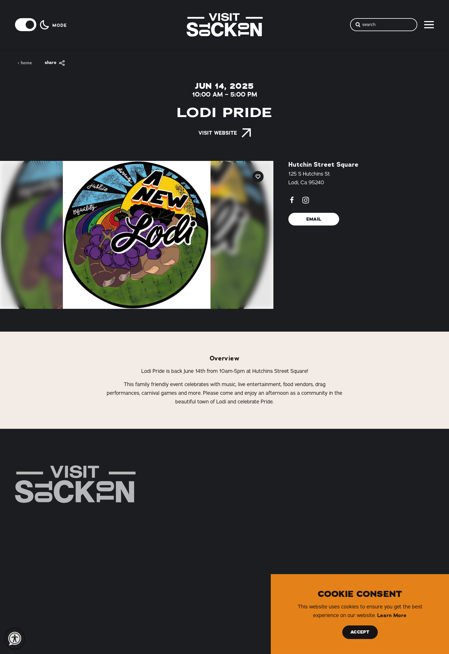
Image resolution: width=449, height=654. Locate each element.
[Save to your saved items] (258, 176)
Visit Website (224, 132)
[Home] (75, 484)
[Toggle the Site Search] (384, 24)
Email (314, 219)
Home (24, 63)
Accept (359, 632)
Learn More (392, 615)
